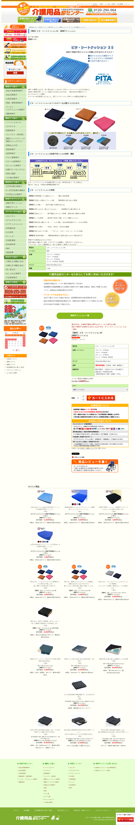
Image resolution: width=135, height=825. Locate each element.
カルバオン (10, 216)
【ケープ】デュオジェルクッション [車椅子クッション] (113, 662)
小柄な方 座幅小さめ (14, 261)
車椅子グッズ (11, 207)
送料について (11, 361)
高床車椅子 (10, 149)
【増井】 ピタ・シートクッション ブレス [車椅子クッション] (113, 588)
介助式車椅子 (11, 99)
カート (127, 4)
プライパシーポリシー (14, 370)
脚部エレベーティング (15, 139)
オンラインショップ (83, 4)
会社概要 (120, 4)
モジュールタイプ (49, 799)
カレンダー (15, 344)
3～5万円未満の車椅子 (15, 190)
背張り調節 (10, 174)
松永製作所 (10, 244)
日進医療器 (10, 240)
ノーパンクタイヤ (13, 122)
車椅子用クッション (14, 203)
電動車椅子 (10, 114)
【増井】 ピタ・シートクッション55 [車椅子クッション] (45, 587)
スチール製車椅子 (13, 161)
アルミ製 (46, 793)
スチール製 (47, 796)
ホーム (16, 810)
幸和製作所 (10, 228)
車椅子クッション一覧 (80, 315)
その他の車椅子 (12, 178)
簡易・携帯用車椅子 (14, 103)
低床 (45, 790)
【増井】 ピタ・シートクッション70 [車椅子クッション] (79, 587)
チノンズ (10, 236)
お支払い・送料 (98, 4)
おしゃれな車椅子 (13, 273)
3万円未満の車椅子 (14, 186)
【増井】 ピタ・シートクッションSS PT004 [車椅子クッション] (45, 625)
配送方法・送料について (82, 810)
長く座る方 (10, 269)
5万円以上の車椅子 (14, 194)
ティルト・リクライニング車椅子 (28, 779)
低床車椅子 (10, 153)
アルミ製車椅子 (12, 157)
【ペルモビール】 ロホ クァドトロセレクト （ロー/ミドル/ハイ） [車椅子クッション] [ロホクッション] (45, 735)
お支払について (12, 359)
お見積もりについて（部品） (103, 770)
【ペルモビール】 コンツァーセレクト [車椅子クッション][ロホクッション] (113, 735)
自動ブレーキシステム (15, 170)
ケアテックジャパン (14, 224)
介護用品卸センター (33, 27)
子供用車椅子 (11, 278)
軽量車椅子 (10, 130)
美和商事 (10, 252)
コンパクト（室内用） (15, 134)
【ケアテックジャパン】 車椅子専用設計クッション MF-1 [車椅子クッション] (113, 512)
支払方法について (63, 810)
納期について (11, 364)
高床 (45, 788)
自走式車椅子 (11, 95)
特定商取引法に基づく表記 (43, 810)
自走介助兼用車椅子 (14, 91)
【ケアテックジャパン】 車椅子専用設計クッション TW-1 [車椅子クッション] (45, 550)
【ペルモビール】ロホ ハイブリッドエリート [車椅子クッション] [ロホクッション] (79, 735)
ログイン (95, 6)
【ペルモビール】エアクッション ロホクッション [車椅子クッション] (79, 699)
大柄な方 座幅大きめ (14, 265)
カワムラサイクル (13, 220)
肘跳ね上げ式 (11, 145)
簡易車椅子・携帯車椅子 (25, 776)
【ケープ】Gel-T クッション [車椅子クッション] (79, 663)
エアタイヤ (10, 126)
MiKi (8, 248)
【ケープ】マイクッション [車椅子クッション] (45, 663)
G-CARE (9, 232)
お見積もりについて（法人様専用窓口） (106, 767)
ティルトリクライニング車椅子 (15, 108)
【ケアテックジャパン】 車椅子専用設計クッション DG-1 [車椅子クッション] (45, 512)
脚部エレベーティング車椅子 (52, 779)
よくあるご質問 (110, 4)
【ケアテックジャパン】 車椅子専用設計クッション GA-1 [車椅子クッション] (79, 512)
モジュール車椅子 (13, 165)
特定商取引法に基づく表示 (15, 367)
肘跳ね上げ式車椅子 (49, 785)
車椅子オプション (43, 27)
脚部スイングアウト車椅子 (51, 782)
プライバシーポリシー (102, 810)
